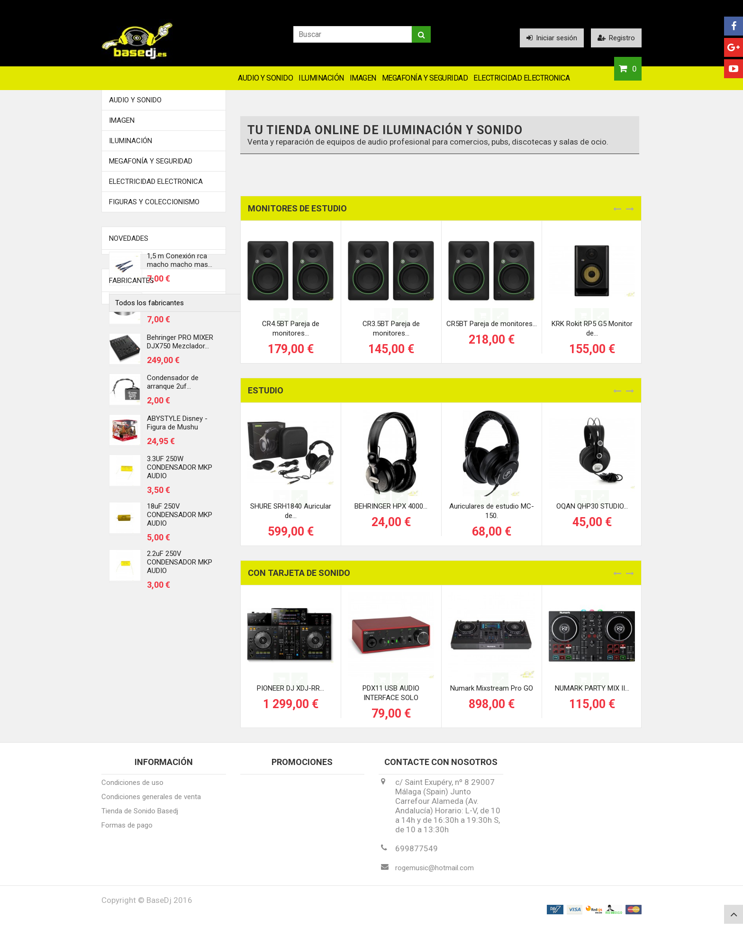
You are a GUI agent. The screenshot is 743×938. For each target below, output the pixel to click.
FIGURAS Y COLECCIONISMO (154, 202)
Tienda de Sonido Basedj (139, 817)
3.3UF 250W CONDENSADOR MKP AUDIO (179, 472)
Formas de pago (127, 832)
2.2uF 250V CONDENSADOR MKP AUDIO (179, 567)
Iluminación (321, 77)
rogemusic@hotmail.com (434, 874)
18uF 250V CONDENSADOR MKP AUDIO (179, 520)
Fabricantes (131, 628)
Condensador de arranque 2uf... (173, 387)
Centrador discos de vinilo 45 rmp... (178, 306)
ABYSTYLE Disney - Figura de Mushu (177, 427)
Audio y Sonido (265, 77)
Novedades (128, 238)
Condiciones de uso (132, 789)
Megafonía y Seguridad (425, 77)
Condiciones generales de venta (151, 803)
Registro (616, 38)
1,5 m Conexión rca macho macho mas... (179, 265)
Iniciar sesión (551, 38)
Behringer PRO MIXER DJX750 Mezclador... (180, 346)
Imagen (363, 77)
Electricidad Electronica (521, 77)
